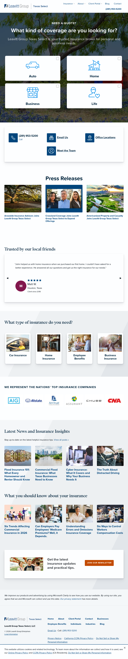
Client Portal (74, 618)
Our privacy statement (70, 599)
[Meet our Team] (64, 150)
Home (51, 618)
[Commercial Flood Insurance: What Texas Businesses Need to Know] (48, 468)
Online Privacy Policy (18, 652)
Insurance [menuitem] (68, 3)
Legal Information (11, 634)
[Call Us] (26, 137)
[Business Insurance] (110, 364)
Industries (90, 624)
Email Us (52, 630)
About (61, 618)
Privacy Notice (54, 638)
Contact (89, 618)
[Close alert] (125, 648)
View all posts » (61, 440)
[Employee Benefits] (79, 364)
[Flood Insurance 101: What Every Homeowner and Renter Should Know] (17, 468)
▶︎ (122, 278)
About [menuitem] (81, 3)
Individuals (76, 624)
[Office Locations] (102, 137)
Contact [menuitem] (117, 3)
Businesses (103, 618)
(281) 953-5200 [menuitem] (113, 9)
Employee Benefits (57, 624)
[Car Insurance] (17, 364)
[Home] (22, 619)
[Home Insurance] (48, 364)
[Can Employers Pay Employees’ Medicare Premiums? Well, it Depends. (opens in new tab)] (48, 525)
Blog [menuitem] (107, 3)
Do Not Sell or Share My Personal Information (89, 652)
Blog (102, 624)
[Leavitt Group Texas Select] (26, 6)
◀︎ (8, 278)
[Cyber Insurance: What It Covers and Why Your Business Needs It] (79, 468)
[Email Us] (64, 137)
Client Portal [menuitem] (94, 3)
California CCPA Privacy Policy (78, 638)
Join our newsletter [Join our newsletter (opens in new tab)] (99, 563)
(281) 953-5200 (69, 630)
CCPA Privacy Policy (42, 652)
